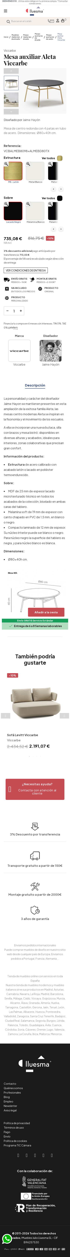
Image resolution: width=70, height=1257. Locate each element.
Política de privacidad (17, 1123)
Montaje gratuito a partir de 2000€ (35, 913)
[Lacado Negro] (13, 211)
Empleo (8, 1101)
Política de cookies (15, 1140)
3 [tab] (37, 756)
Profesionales (12, 1092)
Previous (11, 71)
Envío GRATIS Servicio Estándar (35, 620)
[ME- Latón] (13, 171)
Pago (7, 1132)
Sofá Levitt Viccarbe (22, 735)
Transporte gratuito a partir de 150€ (35, 840)
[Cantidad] (14, 310)
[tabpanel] (35, 711)
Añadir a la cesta (46, 612)
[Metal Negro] (57, 171)
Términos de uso (14, 1127)
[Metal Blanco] (35, 171)
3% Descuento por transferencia (35, 857)
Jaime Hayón (31, 120)
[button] (35, 789)
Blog (7, 1097)
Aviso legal (10, 1110)
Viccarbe (10, 50)
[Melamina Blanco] (35, 211)
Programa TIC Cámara (17, 1145)
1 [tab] (29, 756)
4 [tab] (41, 756)
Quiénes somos (13, 1088)
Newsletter (10, 1105)
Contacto (10, 1083)
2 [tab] (33, 756)
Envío (7, 1136)
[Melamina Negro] (57, 211)
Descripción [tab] (35, 385)
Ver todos (48, 158)
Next (11, 112)
